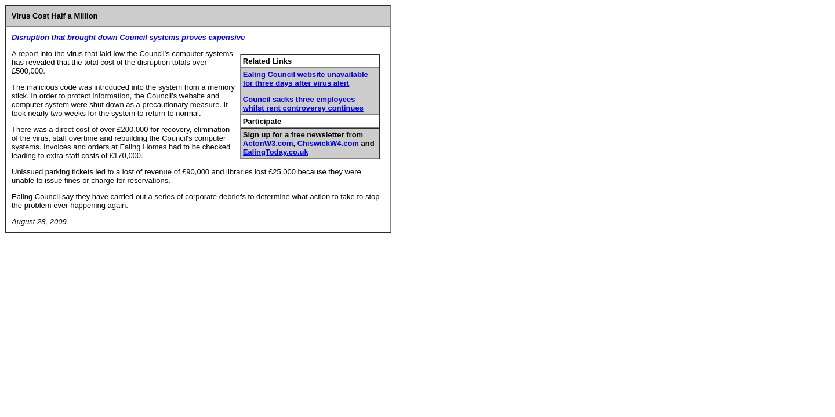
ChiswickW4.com (328, 143)
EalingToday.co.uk (275, 152)
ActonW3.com (268, 143)
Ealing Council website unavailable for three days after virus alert (305, 78)
